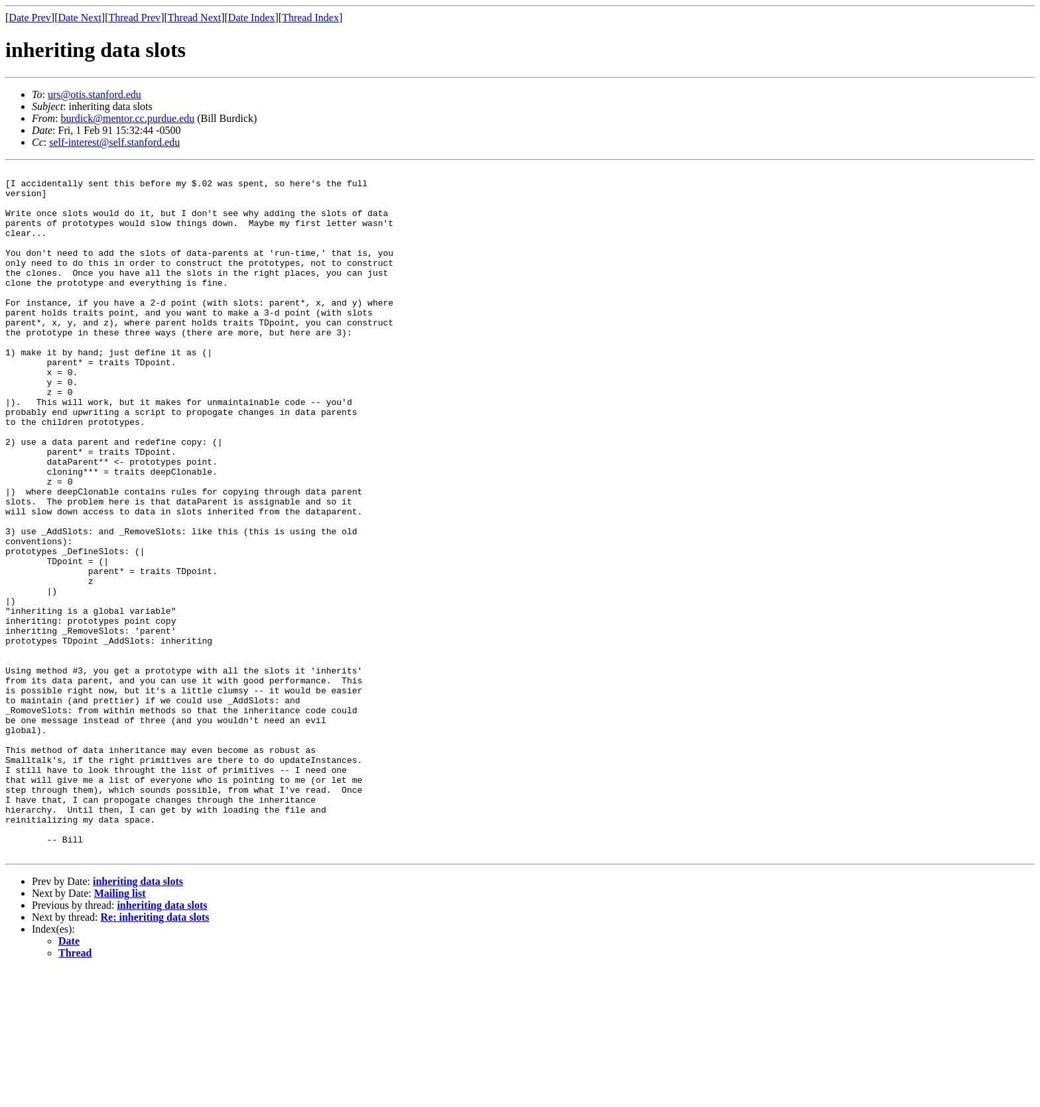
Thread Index (310, 17)
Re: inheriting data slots (155, 1054)
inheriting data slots (138, 1018)
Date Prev (30, 17)
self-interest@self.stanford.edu (114, 142)
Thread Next (194, 17)
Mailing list (120, 1030)
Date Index (251, 17)
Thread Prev (134, 17)
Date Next (79, 17)
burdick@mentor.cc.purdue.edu (127, 118)
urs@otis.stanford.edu (94, 94)
